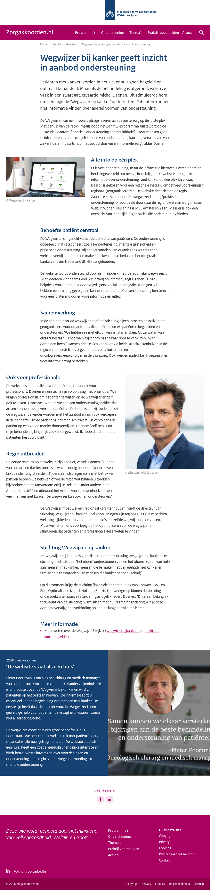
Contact (165, 860)
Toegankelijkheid (179, 884)
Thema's (135, 32)
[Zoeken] (201, 32)
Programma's (85, 32)
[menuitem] (86, 32)
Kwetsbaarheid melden (177, 854)
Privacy (164, 842)
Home (44, 44)
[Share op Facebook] (100, 799)
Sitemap (199, 884)
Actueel (187, 32)
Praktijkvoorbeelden (163, 32)
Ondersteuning (112, 32)
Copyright (166, 835)
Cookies (165, 848)
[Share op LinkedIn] (109, 799)
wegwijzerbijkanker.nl (123, 630)
